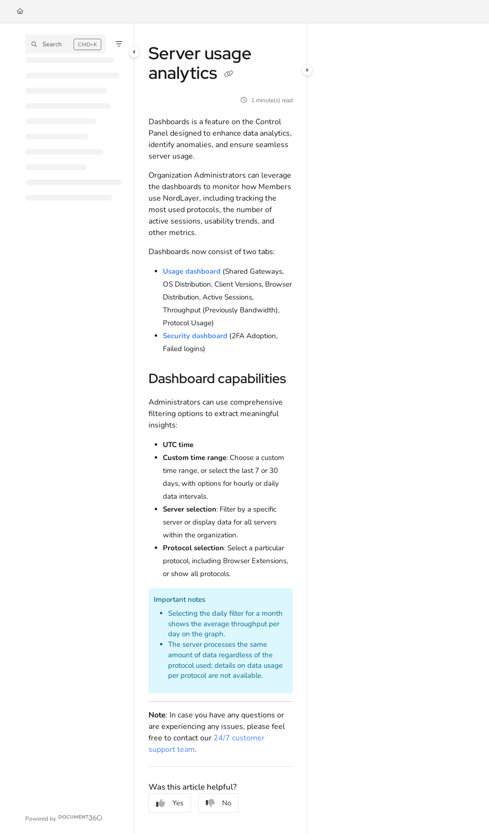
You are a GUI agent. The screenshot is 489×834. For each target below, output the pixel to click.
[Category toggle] (134, 52)
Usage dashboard (192, 271)
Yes (169, 803)
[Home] (20, 11)
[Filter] (119, 44)
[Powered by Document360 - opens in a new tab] (64, 817)
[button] (65, 43)
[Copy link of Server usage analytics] (228, 74)
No (218, 803)
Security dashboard (195, 336)
